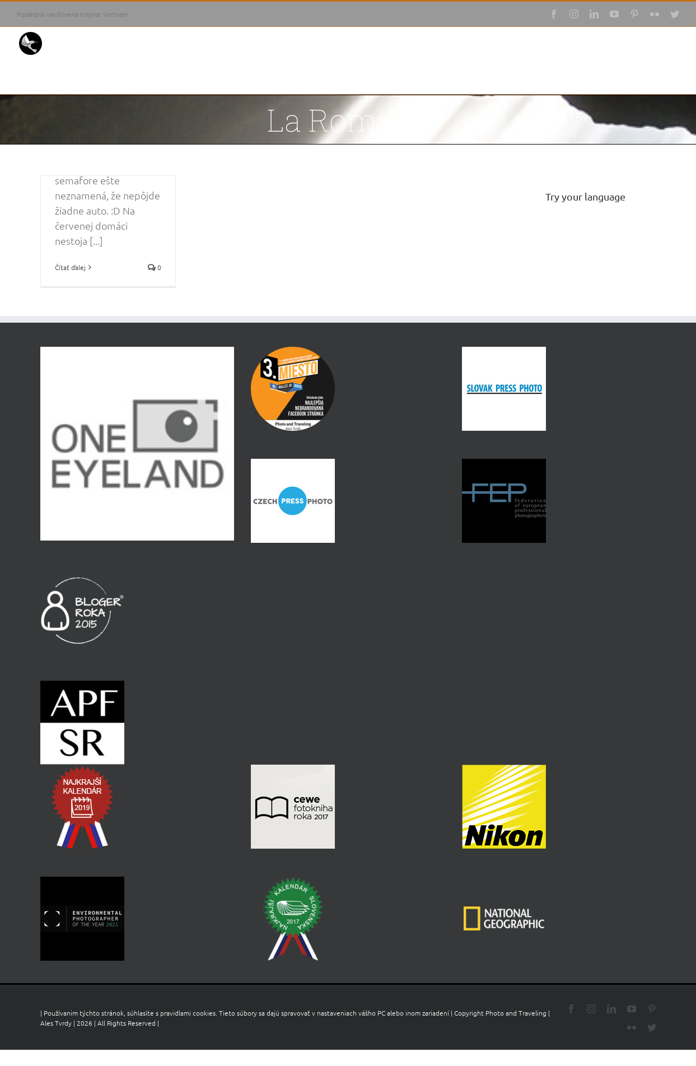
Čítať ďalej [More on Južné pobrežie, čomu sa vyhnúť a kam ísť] (70, 267)
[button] (661, 77)
